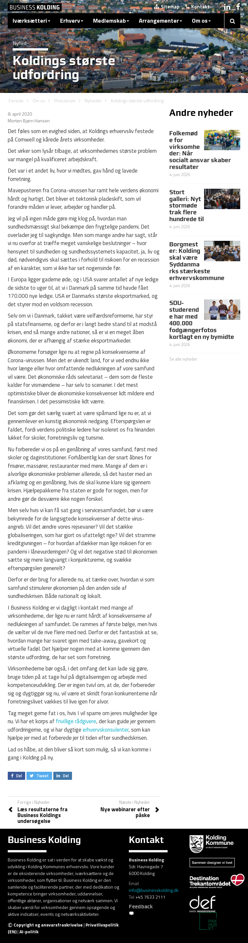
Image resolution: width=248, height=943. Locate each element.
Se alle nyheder (183, 359)
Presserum (65, 100)
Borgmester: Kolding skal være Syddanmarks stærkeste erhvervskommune (196, 261)
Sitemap (167, 6)
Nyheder (93, 100)
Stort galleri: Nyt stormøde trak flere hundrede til (186, 205)
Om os (201, 20)
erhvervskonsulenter (106, 729)
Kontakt (197, 6)
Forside (16, 100)
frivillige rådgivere (76, 721)
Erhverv (71, 20)
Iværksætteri (31, 20)
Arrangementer (160, 20)
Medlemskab (111, 20)
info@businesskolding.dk (154, 890)
